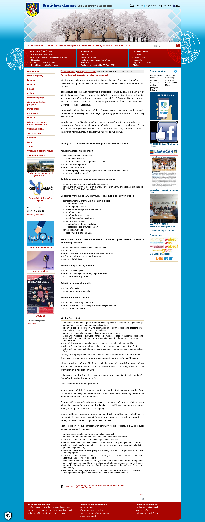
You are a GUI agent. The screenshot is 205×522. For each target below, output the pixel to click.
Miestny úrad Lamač (86, 71)
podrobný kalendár (35, 215)
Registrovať (151, 5)
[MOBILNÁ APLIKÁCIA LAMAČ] (164, 120)
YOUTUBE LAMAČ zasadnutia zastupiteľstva (162, 225)
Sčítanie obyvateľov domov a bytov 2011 (37, 123)
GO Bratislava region (160, 254)
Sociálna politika (35, 129)
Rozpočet (35, 60)
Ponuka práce (171, 83)
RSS (176, 6)
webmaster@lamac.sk (37, 513)
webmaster (32, 323)
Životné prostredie (36, 155)
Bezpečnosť (33, 71)
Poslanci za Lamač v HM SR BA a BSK (98, 65)
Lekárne (153, 90)
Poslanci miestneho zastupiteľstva (95, 60)
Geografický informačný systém (40, 199)
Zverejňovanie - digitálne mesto (44, 65)
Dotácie (31, 84)
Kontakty (137, 55)
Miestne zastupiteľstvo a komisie (75, 45)
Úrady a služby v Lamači (162, 230)
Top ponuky (170, 75)
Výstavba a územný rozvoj (40, 151)
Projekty (31, 118)
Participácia (33, 109)
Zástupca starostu (88, 57)
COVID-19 (40, 316)
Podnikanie (32, 113)
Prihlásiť (139, 5)
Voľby (30, 146)
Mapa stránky (164, 5)
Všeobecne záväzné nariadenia (45, 62)
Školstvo (31, 138)
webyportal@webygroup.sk (97, 513)
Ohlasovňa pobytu (36, 98)
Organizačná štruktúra (142, 62)
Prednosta (137, 60)
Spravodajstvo (171, 78)
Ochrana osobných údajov (147, 513)
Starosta (84, 55)
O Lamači (49, 45)
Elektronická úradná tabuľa (43, 55)
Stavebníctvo (155, 83)
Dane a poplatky (35, 76)
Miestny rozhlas (40, 271)
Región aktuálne (158, 71)
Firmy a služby (156, 75)
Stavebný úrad (34, 133)
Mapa (167, 85)
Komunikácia (121, 45)
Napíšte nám (156, 235)
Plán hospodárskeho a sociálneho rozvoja (49, 57)
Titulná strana (33, 45)
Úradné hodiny (139, 57)
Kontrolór (85, 62)
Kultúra (30, 93)
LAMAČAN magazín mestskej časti (164, 191)
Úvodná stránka (68, 71)
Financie (31, 89)
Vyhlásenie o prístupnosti (147, 507)
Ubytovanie (155, 78)
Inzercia (153, 80)
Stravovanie (170, 80)
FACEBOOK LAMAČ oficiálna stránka (164, 145)
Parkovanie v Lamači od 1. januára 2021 (40, 174)
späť (142, 495)
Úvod (132, 5)
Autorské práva (142, 510)
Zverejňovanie (103, 45)
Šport (30, 142)
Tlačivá (136, 65)
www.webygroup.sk (87, 516)
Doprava (31, 80)
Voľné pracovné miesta (40, 247)
